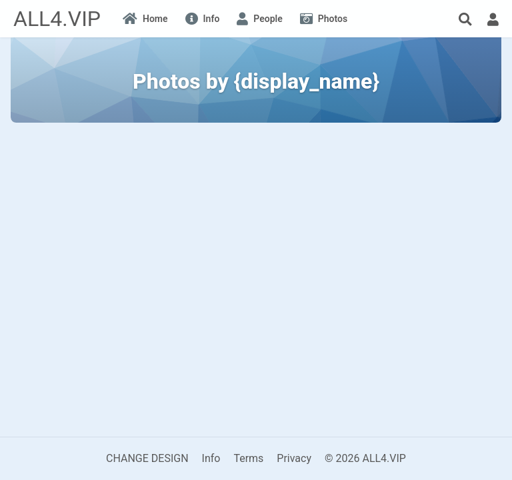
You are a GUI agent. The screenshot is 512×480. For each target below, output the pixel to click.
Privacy (294, 458)
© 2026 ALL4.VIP (365, 458)
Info (211, 458)
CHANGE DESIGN (147, 458)
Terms (248, 458)
